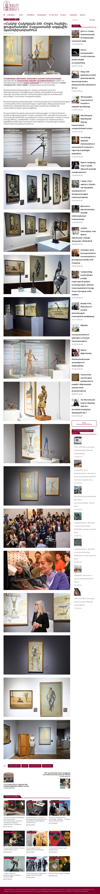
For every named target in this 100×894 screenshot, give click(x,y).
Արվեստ (63, 15)
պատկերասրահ (35, 765)
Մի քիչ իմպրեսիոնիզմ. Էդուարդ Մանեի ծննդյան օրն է (14, 848)
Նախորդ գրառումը (9, 787)
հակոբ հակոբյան (14, 765)
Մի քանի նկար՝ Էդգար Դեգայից (59, 873)
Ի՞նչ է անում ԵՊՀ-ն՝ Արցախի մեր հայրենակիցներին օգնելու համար (16, 785)
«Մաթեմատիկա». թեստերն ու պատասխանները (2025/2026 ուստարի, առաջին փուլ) (85, 527)
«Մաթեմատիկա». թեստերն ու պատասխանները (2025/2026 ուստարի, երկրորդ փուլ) (85, 554)
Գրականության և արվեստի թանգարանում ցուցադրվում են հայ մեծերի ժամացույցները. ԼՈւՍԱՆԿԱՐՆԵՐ (36, 820)
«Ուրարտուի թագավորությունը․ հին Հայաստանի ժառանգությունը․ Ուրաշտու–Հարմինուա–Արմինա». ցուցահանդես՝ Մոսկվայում (14, 821)
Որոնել (92, 20)
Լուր (17, 19)
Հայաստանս (73, 15)
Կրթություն (11, 15)
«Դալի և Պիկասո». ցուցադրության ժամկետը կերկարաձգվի (12, 875)
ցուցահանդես (47, 765)
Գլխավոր (12, 19)
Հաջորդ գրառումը (65, 776)
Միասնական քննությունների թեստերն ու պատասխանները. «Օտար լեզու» (85, 501)
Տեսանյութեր (41, 15)
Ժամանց (82, 15)
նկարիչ (25, 765)
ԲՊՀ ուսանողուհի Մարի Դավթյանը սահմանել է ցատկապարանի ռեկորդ (56, 773)
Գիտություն (31, 15)
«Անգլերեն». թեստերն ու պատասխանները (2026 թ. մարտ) (84, 579)
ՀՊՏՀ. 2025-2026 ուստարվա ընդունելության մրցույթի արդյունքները (84, 450)
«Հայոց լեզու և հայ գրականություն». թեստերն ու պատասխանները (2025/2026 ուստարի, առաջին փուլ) (85, 475)
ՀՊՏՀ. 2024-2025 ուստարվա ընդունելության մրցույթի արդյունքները (84, 602)
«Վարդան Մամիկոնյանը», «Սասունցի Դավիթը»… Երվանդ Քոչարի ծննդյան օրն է (59, 819)
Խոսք (20, 15)
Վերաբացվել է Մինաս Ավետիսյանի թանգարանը (35, 848)
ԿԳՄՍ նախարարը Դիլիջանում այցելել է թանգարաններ (36, 874)
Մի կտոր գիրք (53, 15)
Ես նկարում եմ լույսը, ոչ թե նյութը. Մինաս (58, 848)
